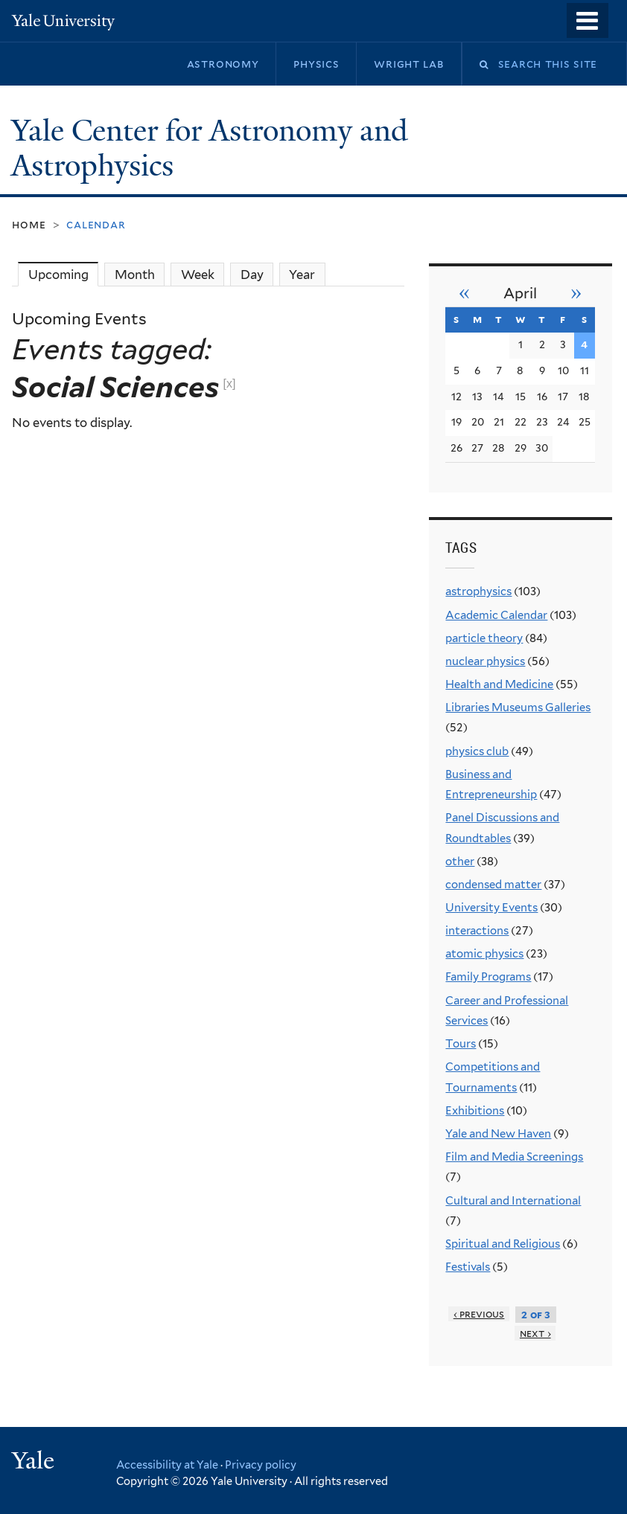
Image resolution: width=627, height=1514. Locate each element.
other (459, 861)
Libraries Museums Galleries (518, 707)
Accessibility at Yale (167, 1464)
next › (535, 1333)
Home (28, 224)
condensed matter (493, 884)
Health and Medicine (499, 684)
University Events (491, 907)
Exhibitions (474, 1110)
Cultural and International (513, 1200)
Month (135, 274)
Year (302, 274)
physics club (477, 751)
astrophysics (478, 591)
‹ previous (479, 1314)
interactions (477, 930)
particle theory (484, 638)
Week (197, 274)
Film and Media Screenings (514, 1157)
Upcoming (63, 274)
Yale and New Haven (498, 1134)
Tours (460, 1044)
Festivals (467, 1267)
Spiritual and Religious (502, 1244)
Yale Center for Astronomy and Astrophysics (209, 148)
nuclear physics (485, 661)
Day (252, 274)
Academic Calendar (496, 615)
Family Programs (488, 977)
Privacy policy (260, 1464)
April (520, 293)
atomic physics (484, 953)
